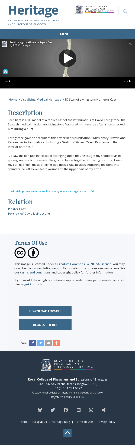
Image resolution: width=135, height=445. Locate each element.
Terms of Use (84, 422)
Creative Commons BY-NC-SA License (84, 264)
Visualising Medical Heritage (41, 99)
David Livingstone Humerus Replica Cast (32, 191)
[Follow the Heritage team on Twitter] (53, 410)
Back (7, 81)
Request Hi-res (45, 325)
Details (126, 81)
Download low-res (45, 311)
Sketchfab (88, 191)
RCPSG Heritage (69, 191)
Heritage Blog (61, 422)
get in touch (33, 284)
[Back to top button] (67, 433)
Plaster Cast (17, 209)
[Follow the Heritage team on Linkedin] (79, 410)
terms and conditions (35, 272)
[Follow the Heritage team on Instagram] (91, 410)
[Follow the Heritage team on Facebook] (66, 410)
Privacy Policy (106, 422)
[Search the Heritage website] (122, 10)
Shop (24, 422)
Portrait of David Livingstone (29, 213)
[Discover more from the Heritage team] (103, 410)
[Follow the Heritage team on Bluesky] (40, 410)
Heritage (33, 9)
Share (23, 343)
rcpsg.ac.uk (39, 422)
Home (12, 99)
